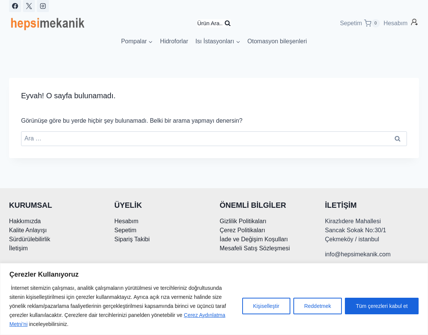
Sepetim (125, 230)
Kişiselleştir (266, 306)
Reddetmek (317, 306)
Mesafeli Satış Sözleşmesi (255, 248)
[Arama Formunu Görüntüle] (214, 23)
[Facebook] (15, 6)
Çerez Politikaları (242, 230)
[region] (214, 299)
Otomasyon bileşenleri (277, 41)
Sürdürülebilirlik (29, 239)
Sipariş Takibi (132, 239)
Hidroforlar (174, 41)
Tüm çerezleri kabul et (382, 306)
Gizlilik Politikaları (243, 221)
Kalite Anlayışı (28, 230)
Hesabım (396, 23)
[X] (29, 6)
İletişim (18, 248)
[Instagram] (43, 6)
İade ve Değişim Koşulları (254, 239)
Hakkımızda (25, 221)
